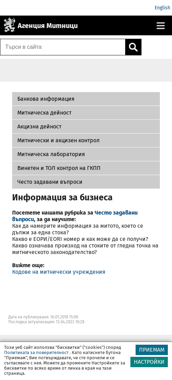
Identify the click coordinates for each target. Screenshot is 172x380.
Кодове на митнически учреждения (58, 272)
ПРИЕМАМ (151, 349)
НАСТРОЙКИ (149, 362)
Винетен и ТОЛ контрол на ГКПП (59, 168)
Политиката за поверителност (36, 352)
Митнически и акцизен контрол (58, 140)
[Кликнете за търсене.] (133, 47)
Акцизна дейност (39, 126)
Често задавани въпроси (50, 182)
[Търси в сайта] (62, 47)
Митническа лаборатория (51, 154)
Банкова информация (46, 99)
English (162, 8)
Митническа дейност (44, 112)
